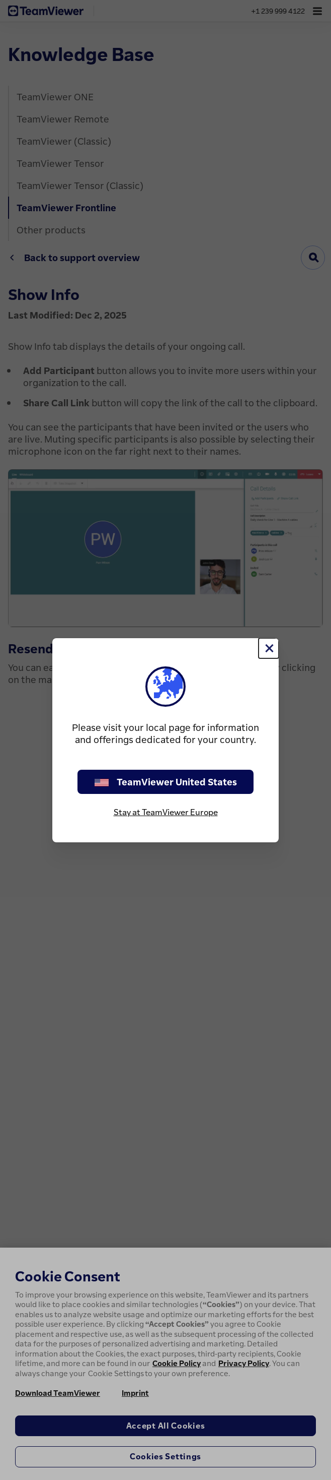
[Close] (269, 648)
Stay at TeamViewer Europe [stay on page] (166, 812)
